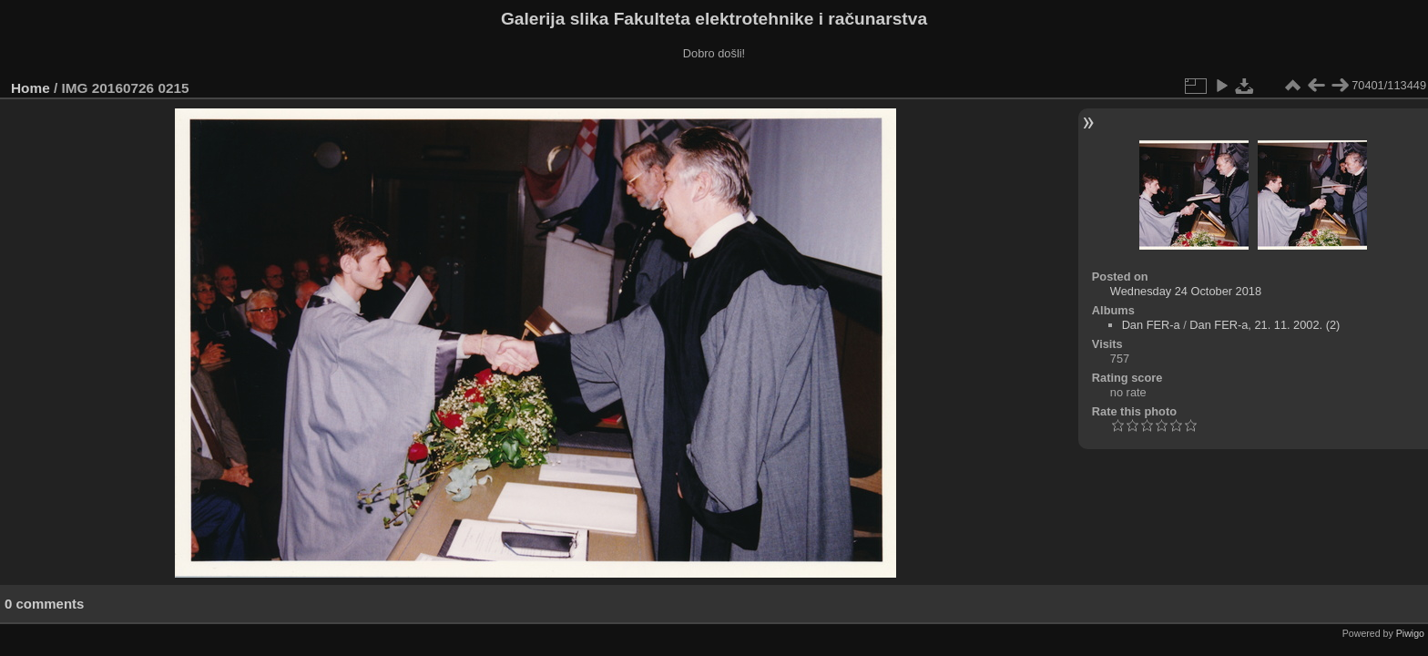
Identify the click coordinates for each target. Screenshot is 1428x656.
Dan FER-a (1151, 325)
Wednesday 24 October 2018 (1185, 291)
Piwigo (1410, 633)
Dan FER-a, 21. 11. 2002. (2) (1264, 325)
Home (30, 88)
